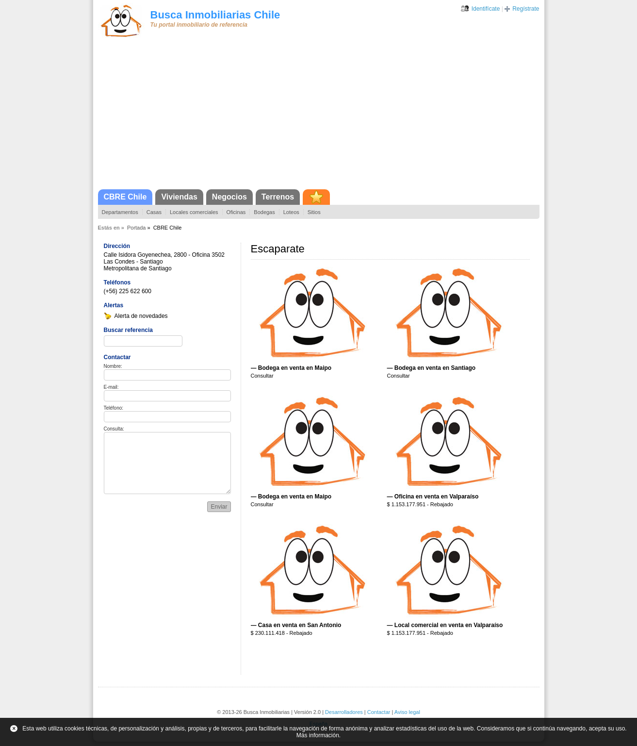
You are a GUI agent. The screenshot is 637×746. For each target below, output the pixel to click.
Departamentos (120, 212)
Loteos (291, 212)
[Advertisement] (318, 116)
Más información (317, 735)
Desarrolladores (344, 712)
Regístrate (525, 8)
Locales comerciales (194, 212)
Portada (136, 228)
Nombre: (113, 366)
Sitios (314, 212)
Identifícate (486, 8)
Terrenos (277, 197)
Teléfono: (114, 408)
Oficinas (236, 212)
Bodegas (264, 212)
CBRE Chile (125, 197)
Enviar (219, 506)
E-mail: (111, 387)
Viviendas (179, 197)
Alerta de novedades (141, 316)
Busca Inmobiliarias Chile (215, 15)
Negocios (229, 197)
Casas (154, 212)
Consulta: (114, 428)
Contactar (379, 712)
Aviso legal (407, 712)
